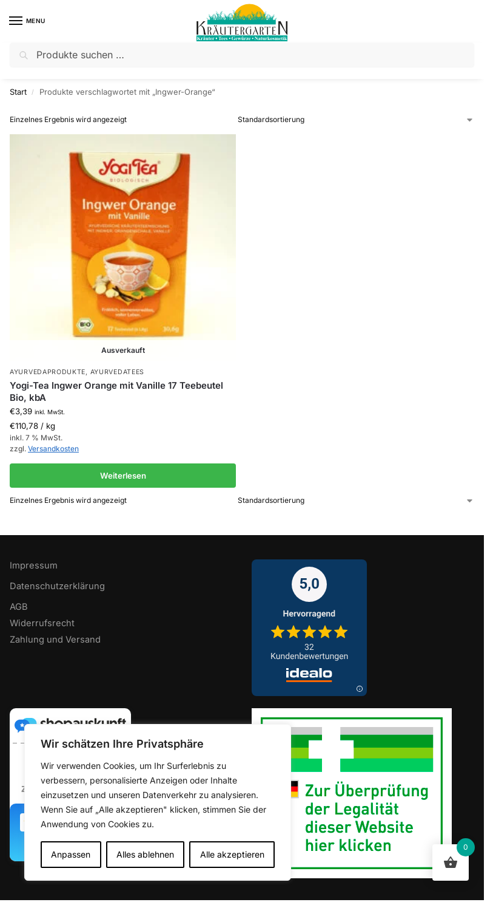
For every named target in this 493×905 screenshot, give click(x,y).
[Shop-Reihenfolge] (356, 119)
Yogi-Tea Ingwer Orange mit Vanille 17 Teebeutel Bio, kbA (116, 391)
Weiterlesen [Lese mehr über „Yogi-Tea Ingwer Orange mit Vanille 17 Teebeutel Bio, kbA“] (123, 475)
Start (18, 92)
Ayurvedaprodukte (48, 372)
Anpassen (70, 854)
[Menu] (27, 21)
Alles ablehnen (145, 854)
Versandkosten (53, 448)
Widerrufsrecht (42, 623)
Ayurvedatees (117, 372)
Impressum (34, 565)
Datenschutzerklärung (57, 586)
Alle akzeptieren (232, 854)
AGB (19, 606)
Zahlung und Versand (55, 639)
